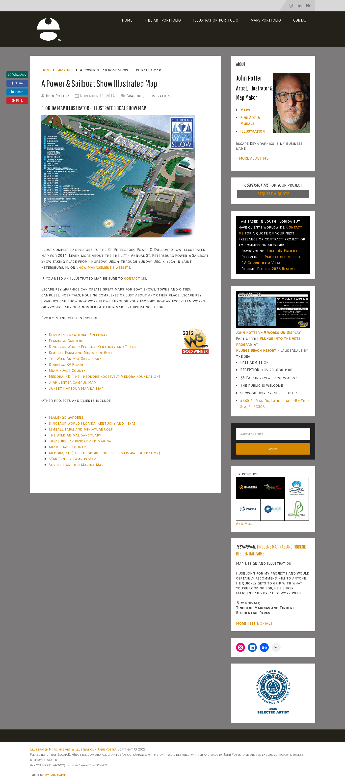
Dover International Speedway (78, 334)
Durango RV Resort (67, 364)
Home (127, 20)
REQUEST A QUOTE (273, 193)
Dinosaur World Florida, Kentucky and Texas (92, 346)
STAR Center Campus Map (72, 382)
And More (245, 523)
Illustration (157, 95)
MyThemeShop (55, 775)
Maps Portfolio (266, 20)
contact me (135, 278)
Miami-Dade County (67, 370)
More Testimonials (254, 623)
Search (272, 449)
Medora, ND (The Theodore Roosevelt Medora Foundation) (104, 376)
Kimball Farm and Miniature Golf (81, 352)
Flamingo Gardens (66, 340)
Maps (245, 110)
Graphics (135, 95)
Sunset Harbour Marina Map (76, 388)
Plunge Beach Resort (256, 350)
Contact (301, 20)
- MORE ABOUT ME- (253, 158)
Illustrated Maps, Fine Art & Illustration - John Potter (73, 749)
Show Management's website (103, 267)
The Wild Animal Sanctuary (75, 358)
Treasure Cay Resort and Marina (80, 441)
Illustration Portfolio (215, 20)
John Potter (57, 95)
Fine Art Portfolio (163, 20)
